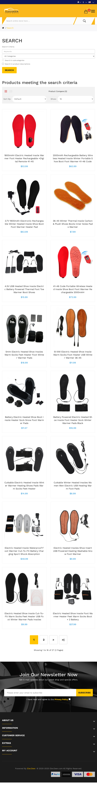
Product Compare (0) (58, 91)
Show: (53, 99)
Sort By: (7, 99)
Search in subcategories (13, 60)
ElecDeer (31, 768)
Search (10, 28)
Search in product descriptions (16, 64)
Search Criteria (8, 47)
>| (63, 639)
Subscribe (84, 692)
